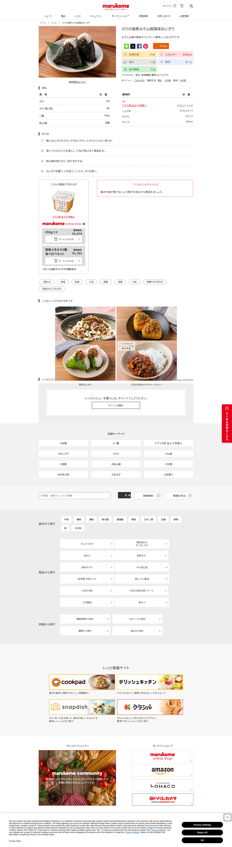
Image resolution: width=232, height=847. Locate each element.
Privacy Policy (15, 841)
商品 (63, 14)
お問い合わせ (163, 14)
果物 (176, 494)
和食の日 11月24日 (51, 288)
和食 (77, 282)
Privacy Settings (202, 825)
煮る (160, 80)
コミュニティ (95, 14)
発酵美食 (143, 14)
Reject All (202, 832)
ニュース (48, 14)
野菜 (133, 494)
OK (202, 840)
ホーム (43, 22)
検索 (191, 6)
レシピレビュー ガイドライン (181, 344)
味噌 (63, 282)
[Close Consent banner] (227, 817)
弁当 (91, 282)
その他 (167, 80)
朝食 (106, 282)
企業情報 (184, 14)
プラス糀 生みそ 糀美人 (135, 106)
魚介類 (105, 494)
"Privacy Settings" (158, 830)
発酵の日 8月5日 (155, 282)
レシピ (77, 14)
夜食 (120, 282)
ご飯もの (46, 282)
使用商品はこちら (77, 82)
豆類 (163, 494)
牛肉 (66, 494)
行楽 (134, 282)
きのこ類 (148, 494)
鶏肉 (91, 494)
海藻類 (120, 494)
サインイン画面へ (116, 370)
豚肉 (79, 494)
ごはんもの (139, 80)
